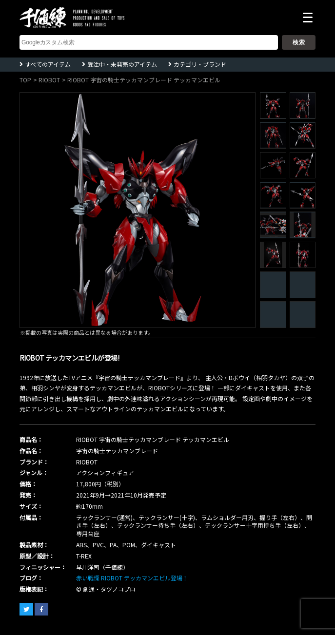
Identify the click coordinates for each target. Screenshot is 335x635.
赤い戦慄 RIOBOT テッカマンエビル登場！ (132, 578)
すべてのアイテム (48, 64)
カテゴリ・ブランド (200, 64)
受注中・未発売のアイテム (122, 64)
